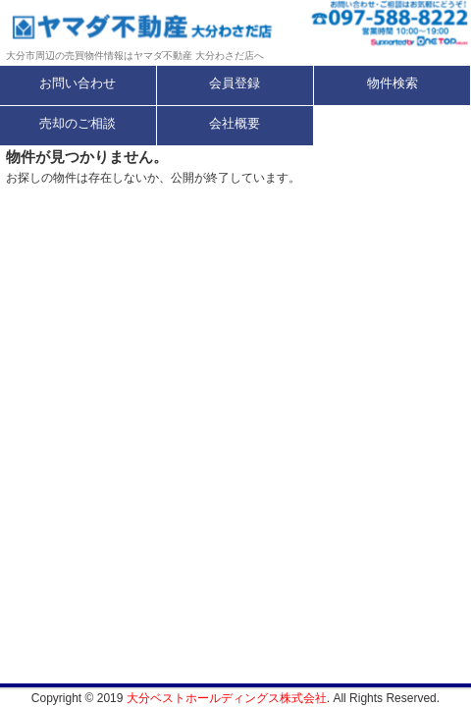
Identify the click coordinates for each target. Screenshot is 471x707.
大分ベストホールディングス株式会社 (227, 698)
